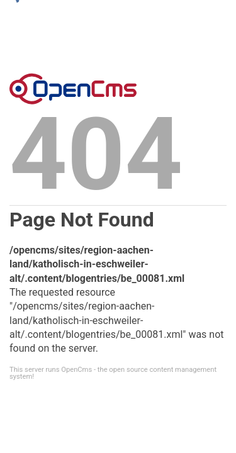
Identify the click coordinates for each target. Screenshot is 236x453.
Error (73, 88)
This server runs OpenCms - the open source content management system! (112, 373)
